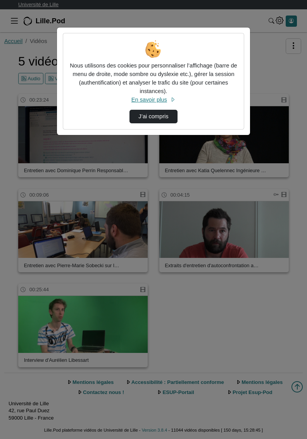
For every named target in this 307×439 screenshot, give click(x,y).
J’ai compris (153, 116)
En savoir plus (153, 99)
